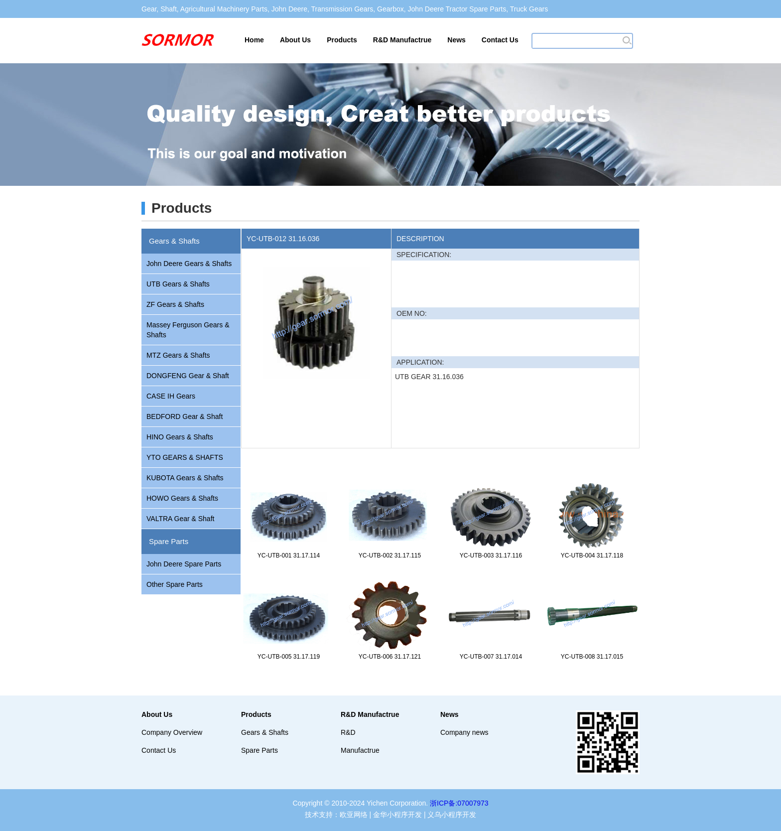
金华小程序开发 (397, 815)
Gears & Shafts (174, 241)
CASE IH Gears (170, 396)
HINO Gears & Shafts (179, 437)
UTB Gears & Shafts (178, 284)
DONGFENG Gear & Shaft (187, 376)
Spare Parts (168, 541)
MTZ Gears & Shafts (178, 355)
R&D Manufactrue (402, 40)
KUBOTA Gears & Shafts (185, 478)
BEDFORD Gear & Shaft (184, 416)
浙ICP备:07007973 (459, 803)
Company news (464, 732)
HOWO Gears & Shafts (182, 498)
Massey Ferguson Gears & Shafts (188, 330)
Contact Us (500, 40)
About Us (295, 40)
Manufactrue (360, 750)
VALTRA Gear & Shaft (180, 519)
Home (254, 40)
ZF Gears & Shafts (175, 304)
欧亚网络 (354, 815)
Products (342, 40)
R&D (348, 732)
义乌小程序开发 (451, 815)
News (456, 40)
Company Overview (171, 732)
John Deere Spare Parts (183, 564)
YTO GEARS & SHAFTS (184, 457)
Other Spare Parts (174, 584)
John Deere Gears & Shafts (189, 264)
